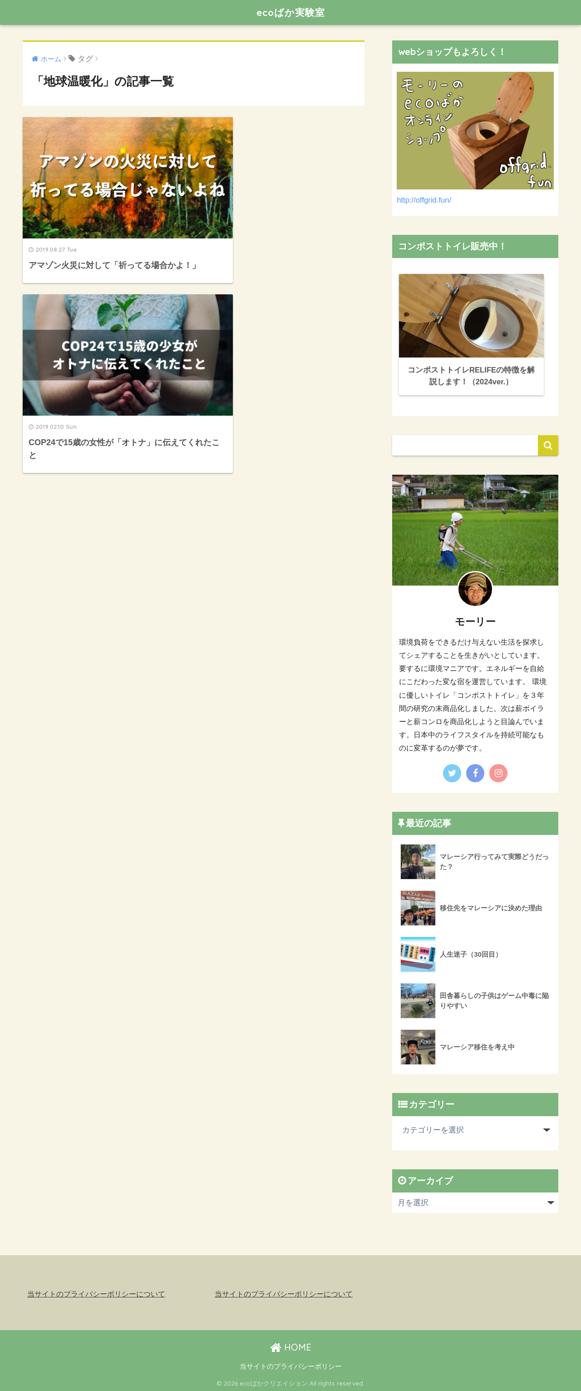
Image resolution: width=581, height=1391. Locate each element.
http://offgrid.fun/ (424, 200)
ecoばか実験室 (290, 12)
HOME (290, 1345)
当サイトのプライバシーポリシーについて (96, 1292)
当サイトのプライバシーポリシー (291, 1364)
